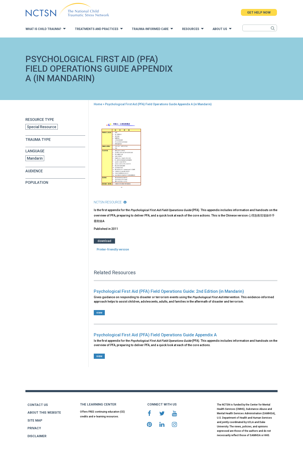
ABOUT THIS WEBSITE (44, 412)
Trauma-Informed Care (152, 28)
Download (104, 241)
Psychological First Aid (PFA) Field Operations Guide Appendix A (155, 334)
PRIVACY (34, 428)
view (99, 312)
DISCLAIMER (37, 436)
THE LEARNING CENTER (98, 404)
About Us (222, 28)
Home (98, 104)
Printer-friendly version (113, 249)
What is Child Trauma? (46, 28)
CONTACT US (38, 405)
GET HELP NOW (259, 12)
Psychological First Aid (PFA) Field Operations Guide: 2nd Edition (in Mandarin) (169, 291)
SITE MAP (35, 420)
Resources (193, 28)
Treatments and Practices (99, 28)
